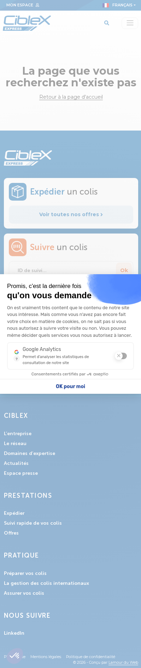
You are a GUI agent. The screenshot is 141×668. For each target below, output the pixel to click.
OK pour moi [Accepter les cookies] (70, 387)
